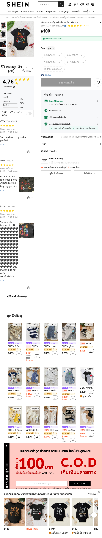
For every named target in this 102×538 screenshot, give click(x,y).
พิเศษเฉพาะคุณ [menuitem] (27, 11)
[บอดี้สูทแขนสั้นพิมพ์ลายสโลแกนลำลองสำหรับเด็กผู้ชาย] (59, 512)
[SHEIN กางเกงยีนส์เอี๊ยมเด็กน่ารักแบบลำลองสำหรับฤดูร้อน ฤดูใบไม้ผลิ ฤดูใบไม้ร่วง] (51, 332)
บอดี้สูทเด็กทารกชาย (69, 18)
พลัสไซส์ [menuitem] (87, 11)
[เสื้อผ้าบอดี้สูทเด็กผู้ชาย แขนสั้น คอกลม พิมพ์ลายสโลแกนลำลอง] (82, 512)
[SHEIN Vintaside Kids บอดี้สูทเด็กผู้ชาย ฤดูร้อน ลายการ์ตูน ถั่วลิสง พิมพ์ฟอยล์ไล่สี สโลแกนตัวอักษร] (14, 512)
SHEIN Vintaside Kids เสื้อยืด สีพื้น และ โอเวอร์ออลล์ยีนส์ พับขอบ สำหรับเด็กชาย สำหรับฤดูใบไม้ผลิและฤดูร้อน (33, 390)
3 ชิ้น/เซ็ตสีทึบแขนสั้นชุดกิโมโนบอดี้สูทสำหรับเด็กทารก (87, 388)
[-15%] (28, 346)
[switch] (29, 113)
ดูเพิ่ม (51, 452)
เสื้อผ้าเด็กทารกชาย (27, 18)
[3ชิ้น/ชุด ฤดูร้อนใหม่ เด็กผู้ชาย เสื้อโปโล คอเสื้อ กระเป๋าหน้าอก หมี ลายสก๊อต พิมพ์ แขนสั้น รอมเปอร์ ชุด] (87, 332)
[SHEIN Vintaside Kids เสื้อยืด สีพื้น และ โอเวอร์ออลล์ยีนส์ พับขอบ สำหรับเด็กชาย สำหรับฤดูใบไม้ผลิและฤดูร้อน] (33, 376)
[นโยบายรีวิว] (9, 87)
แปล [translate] (2, 144)
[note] (87, 396)
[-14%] (82, 343)
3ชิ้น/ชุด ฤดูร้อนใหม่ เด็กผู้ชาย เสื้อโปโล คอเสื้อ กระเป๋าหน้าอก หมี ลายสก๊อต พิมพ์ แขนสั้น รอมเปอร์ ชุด (87, 343)
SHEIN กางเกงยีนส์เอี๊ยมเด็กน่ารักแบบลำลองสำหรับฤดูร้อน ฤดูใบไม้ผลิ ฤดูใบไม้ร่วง (51, 346)
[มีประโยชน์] (28, 152)
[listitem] (15, 339)
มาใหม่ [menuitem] (40, 11)
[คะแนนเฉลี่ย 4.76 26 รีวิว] (78, 26)
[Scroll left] (90, 11)
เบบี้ (15, 18)
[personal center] (70, 4)
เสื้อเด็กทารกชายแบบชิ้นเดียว (48, 18)
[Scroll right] (93, 11)
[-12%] (46, 430)
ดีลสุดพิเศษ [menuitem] (51, 11)
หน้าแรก (9, 18)
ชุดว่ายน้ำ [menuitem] (76, 11)
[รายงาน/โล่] (32, 152)
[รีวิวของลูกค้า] (17, 68)
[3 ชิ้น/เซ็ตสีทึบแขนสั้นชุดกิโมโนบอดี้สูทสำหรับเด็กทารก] (87, 376)
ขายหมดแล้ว (66, 82)
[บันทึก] (98, 82)
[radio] (51, 55)
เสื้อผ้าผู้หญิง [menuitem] (64, 11)
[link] (75, 4)
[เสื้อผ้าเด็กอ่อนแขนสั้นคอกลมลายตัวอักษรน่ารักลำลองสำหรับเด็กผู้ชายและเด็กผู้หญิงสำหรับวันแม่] (36, 512)
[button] (48, 4)
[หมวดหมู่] (13, 11)
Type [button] (50, 48)
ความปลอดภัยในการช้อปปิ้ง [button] (60, 124)
